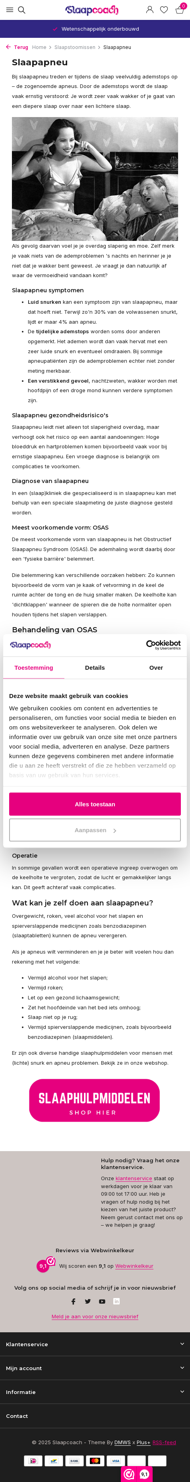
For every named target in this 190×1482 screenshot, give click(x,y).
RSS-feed (164, 1442)
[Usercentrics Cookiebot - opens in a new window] (146, 645)
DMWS (122, 1442)
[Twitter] (88, 1302)
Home (42, 47)
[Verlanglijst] (164, 10)
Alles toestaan (95, 803)
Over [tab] (156, 667)
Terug (17, 47)
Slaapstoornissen (77, 47)
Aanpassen (95, 830)
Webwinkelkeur (134, 1266)
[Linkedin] (116, 1302)
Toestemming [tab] (33, 667)
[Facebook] (73, 1302)
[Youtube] (102, 1302)
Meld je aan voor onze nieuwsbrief (95, 1316)
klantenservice (134, 1178)
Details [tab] (95, 667)
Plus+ (144, 1442)
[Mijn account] (149, 10)
